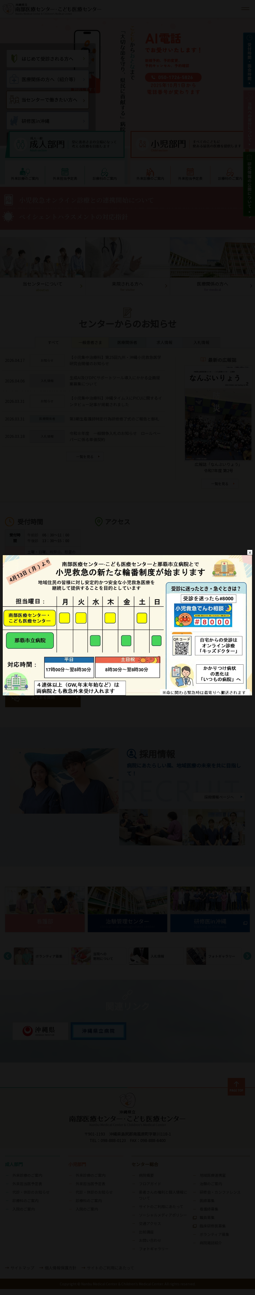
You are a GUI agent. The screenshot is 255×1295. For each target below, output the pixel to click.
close (250, 518)
